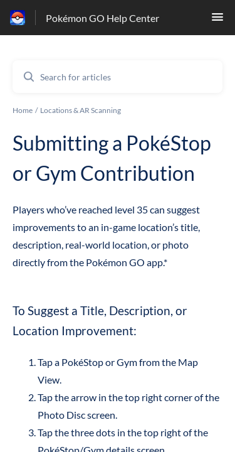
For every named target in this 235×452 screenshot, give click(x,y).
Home (23, 110)
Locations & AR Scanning (80, 110)
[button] (217, 20)
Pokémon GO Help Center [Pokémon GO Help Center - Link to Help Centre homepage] (102, 18)
